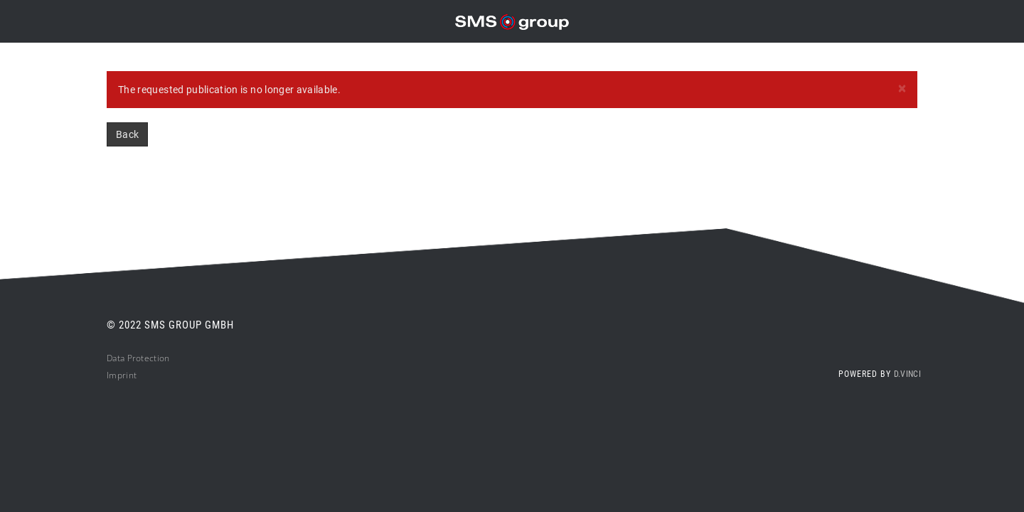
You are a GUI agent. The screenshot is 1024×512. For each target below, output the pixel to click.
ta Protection (143, 358)
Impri (118, 375)
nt (133, 375)
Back (127, 134)
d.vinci (907, 374)
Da (112, 358)
